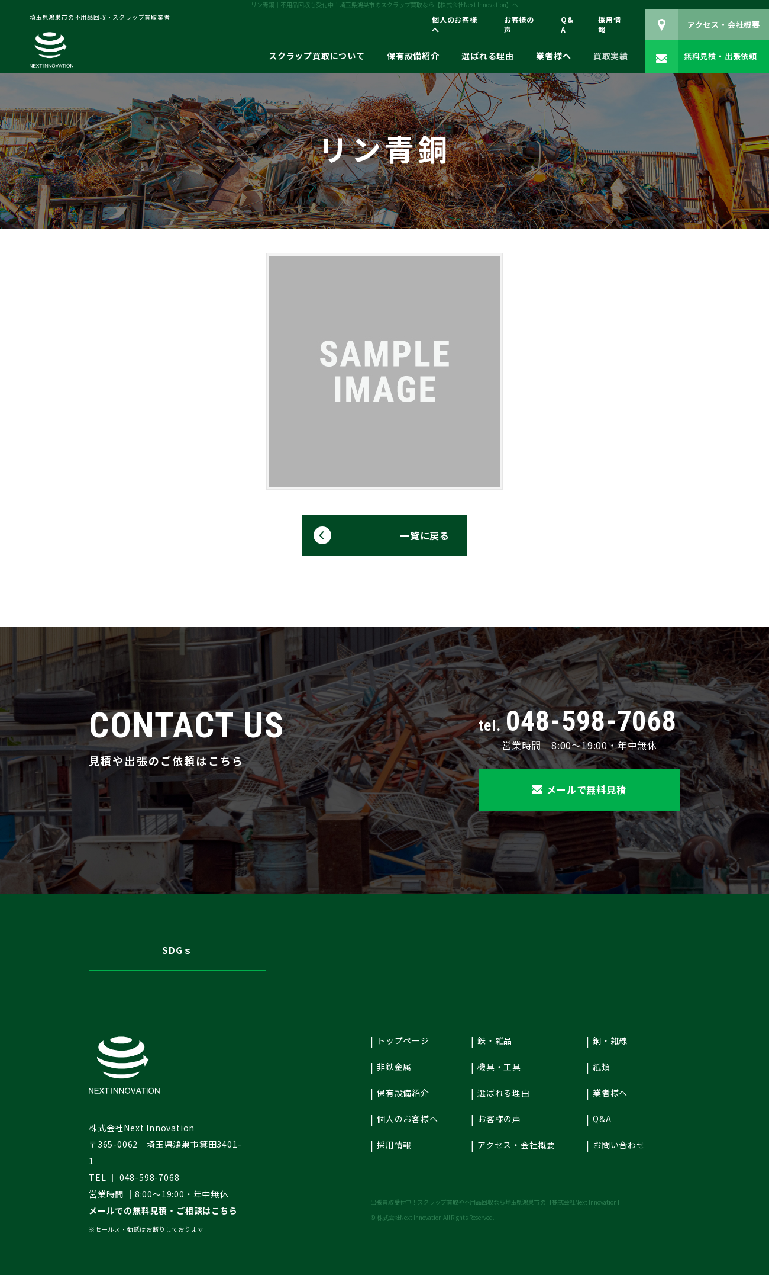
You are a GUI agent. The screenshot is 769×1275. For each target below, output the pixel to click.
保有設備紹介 (413, 56)
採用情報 (609, 24)
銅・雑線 (610, 1040)
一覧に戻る (425, 535)
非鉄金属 (394, 1066)
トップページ (403, 1040)
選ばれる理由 (487, 56)
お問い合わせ (619, 1145)
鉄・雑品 (494, 1040)
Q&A (567, 24)
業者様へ (553, 56)
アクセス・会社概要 (516, 1145)
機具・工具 (499, 1066)
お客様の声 (519, 24)
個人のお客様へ (454, 24)
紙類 (601, 1066)
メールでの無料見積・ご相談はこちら (163, 1210)
